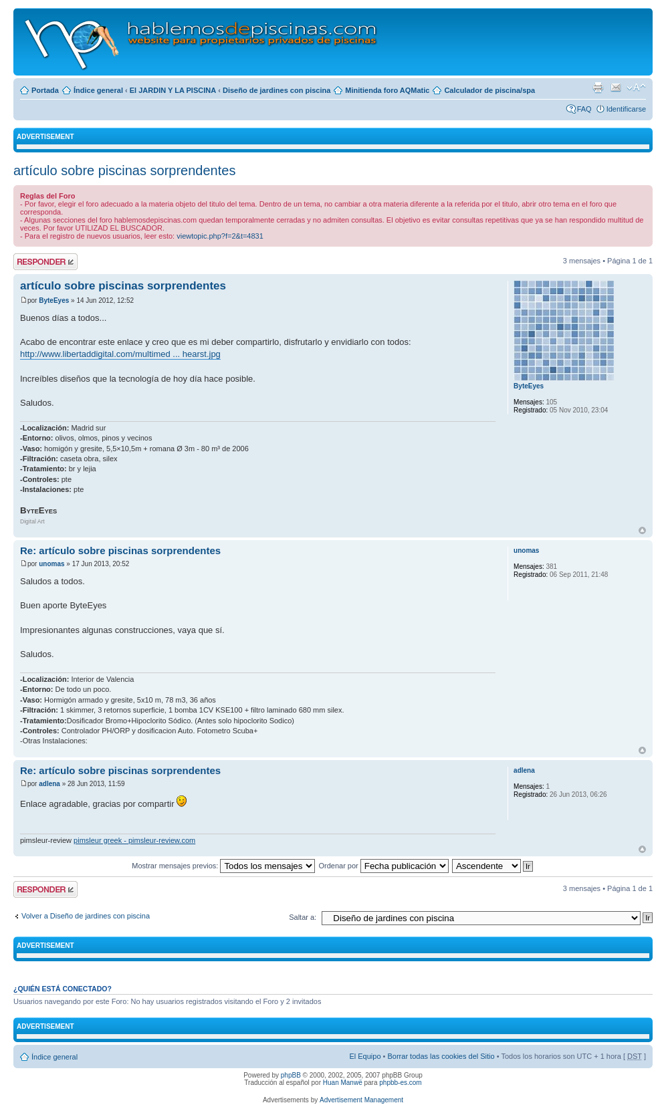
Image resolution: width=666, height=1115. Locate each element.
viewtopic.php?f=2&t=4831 (220, 236)
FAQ (584, 109)
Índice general (98, 90)
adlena (49, 783)
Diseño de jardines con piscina (276, 90)
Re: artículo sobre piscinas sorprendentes (120, 550)
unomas (51, 564)
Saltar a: (302, 917)
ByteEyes (54, 300)
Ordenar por (383, 866)
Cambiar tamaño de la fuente (636, 88)
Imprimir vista (597, 88)
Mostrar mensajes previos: (223, 866)
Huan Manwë (342, 1082)
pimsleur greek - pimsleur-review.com (134, 840)
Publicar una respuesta (45, 261)
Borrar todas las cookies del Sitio (440, 1056)
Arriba (642, 530)
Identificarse (626, 109)
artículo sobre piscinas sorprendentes (124, 170)
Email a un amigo (615, 88)
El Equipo (364, 1056)
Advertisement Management (361, 1100)
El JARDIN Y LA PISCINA (173, 90)
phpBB (291, 1075)
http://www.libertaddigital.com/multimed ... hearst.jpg (120, 354)
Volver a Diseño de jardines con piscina (85, 916)
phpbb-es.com (400, 1082)
